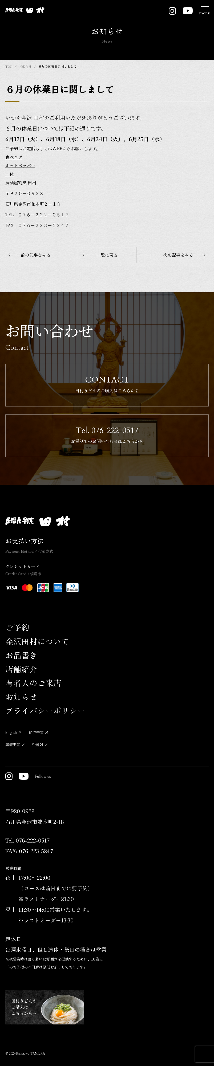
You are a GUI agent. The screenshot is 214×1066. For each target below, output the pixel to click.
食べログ (13, 157)
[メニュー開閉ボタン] (204, 10)
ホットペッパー (20, 165)
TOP (8, 66)
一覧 (100, 255)
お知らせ (25, 66)
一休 (9, 174)
